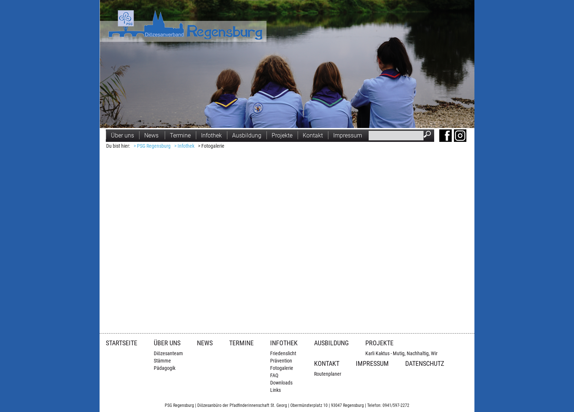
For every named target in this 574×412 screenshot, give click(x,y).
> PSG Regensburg (152, 146)
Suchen (429, 135)
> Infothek (184, 146)
